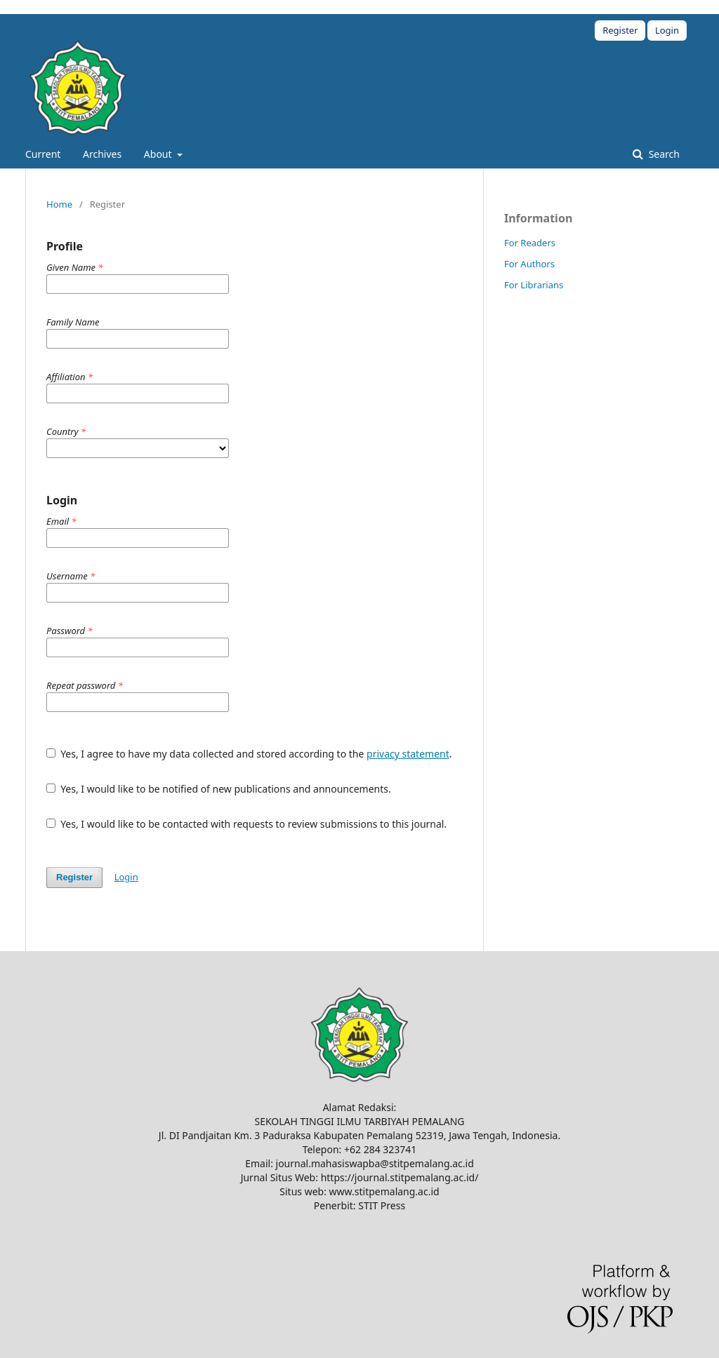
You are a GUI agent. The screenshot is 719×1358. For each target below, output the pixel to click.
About (159, 154)
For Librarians (533, 284)
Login (667, 30)
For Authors (529, 263)
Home (59, 204)
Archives (102, 154)
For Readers (529, 242)
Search (663, 154)
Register (620, 30)
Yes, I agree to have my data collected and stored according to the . (249, 753)
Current (42, 154)
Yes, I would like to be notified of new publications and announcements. (218, 788)
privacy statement (408, 753)
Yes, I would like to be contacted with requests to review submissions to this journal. (246, 824)
